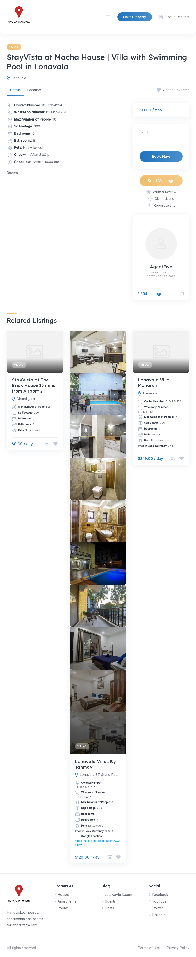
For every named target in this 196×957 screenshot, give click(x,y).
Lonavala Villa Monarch (154, 382)
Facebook (160, 894)
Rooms (63, 908)
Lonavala (19, 78)
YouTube (159, 901)
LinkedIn (159, 915)
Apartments (66, 901)
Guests (110, 901)
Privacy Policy (178, 948)
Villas (14, 46)
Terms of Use (149, 948)
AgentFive (161, 266)
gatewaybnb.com (118, 894)
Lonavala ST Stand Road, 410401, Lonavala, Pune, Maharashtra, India (100, 775)
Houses (63, 894)
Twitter (157, 908)
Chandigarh (26, 399)
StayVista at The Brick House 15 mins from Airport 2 (33, 385)
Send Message (161, 180)
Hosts (109, 908)
